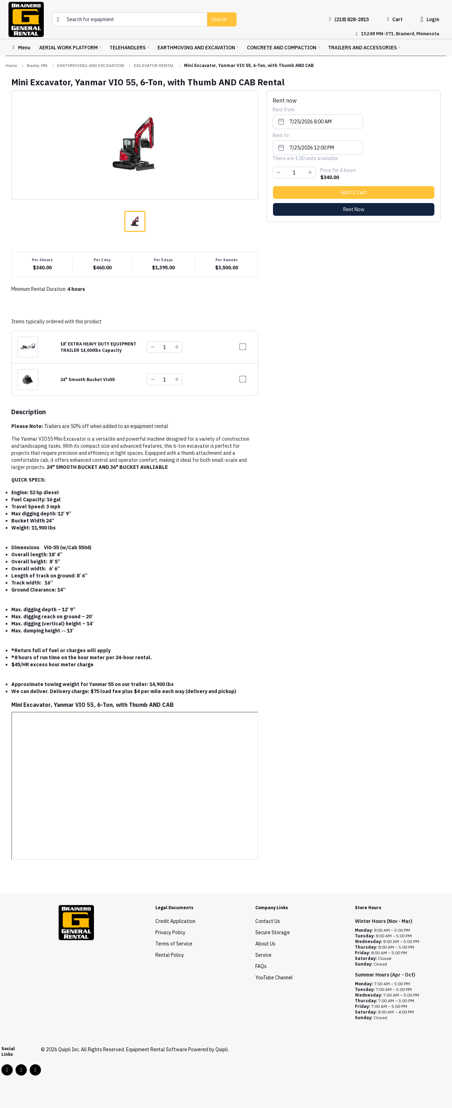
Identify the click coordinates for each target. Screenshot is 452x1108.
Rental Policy (169, 955)
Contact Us (267, 921)
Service (263, 955)
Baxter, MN (37, 65)
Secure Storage (272, 932)
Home (11, 65)
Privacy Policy (170, 932)
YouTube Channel (274, 977)
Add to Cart (354, 192)
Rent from (284, 109)
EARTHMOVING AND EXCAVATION (90, 65)
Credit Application (175, 921)
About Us (265, 944)
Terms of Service (173, 944)
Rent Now (353, 209)
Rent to (281, 135)
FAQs (261, 966)
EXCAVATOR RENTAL (154, 65)
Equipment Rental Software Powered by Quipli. (177, 1049)
